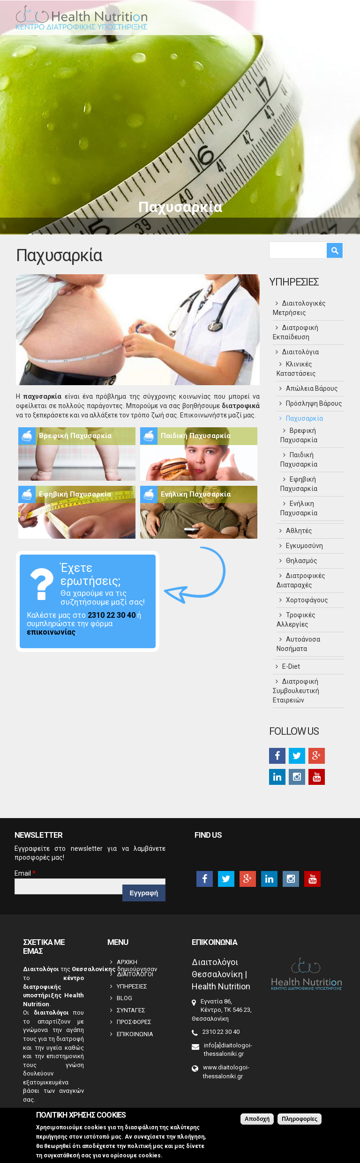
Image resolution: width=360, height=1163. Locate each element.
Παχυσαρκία (304, 418)
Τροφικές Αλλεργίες (296, 619)
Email (25, 873)
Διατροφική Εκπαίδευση (295, 332)
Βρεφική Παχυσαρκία (75, 436)
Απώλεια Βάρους (312, 388)
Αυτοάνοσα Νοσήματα (298, 644)
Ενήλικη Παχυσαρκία (196, 494)
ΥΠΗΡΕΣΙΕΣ (132, 986)
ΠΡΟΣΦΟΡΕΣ (134, 1021)
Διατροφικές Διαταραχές (301, 580)
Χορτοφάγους (307, 600)
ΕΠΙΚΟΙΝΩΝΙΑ (135, 1034)
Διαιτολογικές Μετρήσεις (299, 308)
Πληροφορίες (299, 1122)
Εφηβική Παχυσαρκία (75, 494)
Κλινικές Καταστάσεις (296, 368)
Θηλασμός (301, 560)
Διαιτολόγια (300, 352)
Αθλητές (299, 530)
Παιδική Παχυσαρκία (196, 436)
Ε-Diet (291, 666)
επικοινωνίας (51, 632)
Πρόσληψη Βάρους (314, 403)
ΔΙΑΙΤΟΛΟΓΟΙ (135, 974)
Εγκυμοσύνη (304, 545)
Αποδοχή (257, 1122)
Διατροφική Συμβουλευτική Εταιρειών (296, 691)
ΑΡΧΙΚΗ (127, 962)
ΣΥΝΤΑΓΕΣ (131, 1010)
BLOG (124, 998)
